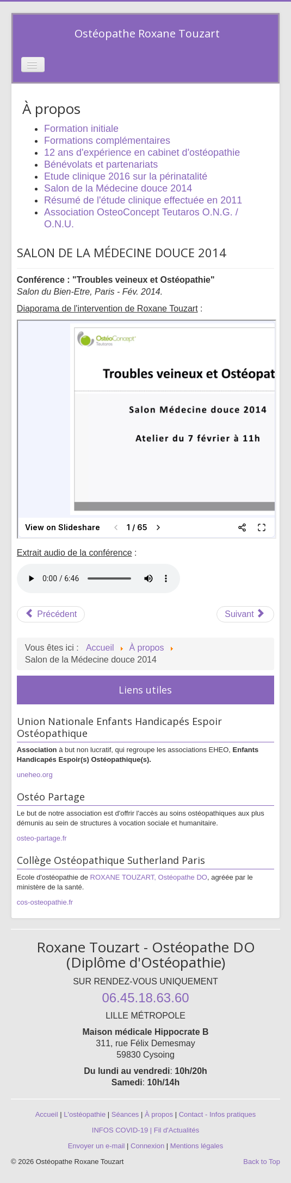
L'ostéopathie (85, 1114)
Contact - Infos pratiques (217, 1114)
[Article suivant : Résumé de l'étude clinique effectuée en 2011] (245, 614)
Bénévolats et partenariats (101, 164)
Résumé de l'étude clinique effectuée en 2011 (143, 200)
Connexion (147, 1146)
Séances (125, 1114)
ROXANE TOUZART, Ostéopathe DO (148, 877)
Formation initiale (81, 128)
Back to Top (261, 1161)
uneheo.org (35, 775)
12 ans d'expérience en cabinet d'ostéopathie (142, 152)
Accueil (46, 1114)
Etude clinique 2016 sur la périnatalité (125, 176)
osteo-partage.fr (42, 838)
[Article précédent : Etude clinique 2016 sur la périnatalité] (51, 614)
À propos (159, 1114)
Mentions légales (197, 1146)
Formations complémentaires (107, 140)
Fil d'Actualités (176, 1130)
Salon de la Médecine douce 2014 (118, 188)
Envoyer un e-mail (96, 1146)
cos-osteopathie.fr (45, 902)
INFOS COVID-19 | (123, 1130)
